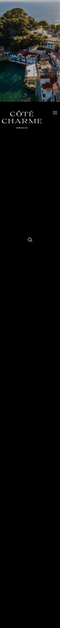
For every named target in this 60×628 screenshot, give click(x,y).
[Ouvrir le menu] (56, 113)
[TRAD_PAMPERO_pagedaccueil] (22, 128)
